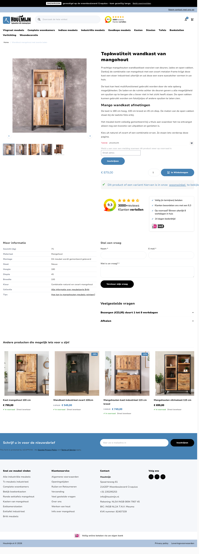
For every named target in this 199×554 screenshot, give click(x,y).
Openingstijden (60, 481)
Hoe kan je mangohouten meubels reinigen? (73, 294)
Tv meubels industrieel (16, 481)
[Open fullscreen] (49, 95)
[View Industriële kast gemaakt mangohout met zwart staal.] (34, 149)
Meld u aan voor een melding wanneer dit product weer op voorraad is (136, 148)
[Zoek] (39, 19)
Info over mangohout (63, 511)
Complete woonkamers (41, 30)
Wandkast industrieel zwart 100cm (73, 400)
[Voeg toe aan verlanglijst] (191, 143)
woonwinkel (177, 185)
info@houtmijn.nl (109, 496)
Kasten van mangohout (16, 501)
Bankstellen (177, 30)
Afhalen (147, 321)
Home (6, 42)
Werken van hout (61, 506)
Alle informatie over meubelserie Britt (70, 289)
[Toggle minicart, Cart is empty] (192, 19)
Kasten (138, 30)
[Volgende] (90, 136)
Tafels (162, 30)
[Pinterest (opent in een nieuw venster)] (151, 476)
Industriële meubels (93, 30)
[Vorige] (9, 136)
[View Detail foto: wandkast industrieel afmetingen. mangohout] (59, 149)
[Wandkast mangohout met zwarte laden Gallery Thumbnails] (34, 149)
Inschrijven (182, 442)
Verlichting (9, 35)
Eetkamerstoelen (12, 506)
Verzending (58, 491)
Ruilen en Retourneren (64, 486)
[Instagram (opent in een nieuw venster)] (162, 476)
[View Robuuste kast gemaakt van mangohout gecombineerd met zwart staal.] (46, 149)
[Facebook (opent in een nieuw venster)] (157, 476)
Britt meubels (10, 516)
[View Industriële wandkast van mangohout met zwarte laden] (9, 149)
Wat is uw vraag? (110, 263)
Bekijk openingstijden (142, 3)
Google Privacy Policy (47, 450)
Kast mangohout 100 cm (17, 400)
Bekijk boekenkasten (14, 491)
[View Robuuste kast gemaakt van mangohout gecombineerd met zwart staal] (21, 149)
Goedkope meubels (119, 30)
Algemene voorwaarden (65, 476)
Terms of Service (68, 450)
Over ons (57, 501)
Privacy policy (161, 543)
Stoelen (150, 30)
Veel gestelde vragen (63, 496)
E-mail (152, 248)
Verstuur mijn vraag (117, 284)
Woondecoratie (29, 35)
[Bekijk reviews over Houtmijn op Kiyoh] (124, 205)
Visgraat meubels (13, 30)
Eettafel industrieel (14, 511)
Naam (104, 248)
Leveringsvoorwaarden (182, 543)
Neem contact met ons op (181, 9)
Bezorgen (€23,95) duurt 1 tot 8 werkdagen (147, 312)
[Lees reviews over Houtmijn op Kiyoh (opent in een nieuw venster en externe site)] (115, 19)
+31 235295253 (108, 491)
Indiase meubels (68, 30)
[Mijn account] (186, 19)
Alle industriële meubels (17, 476)
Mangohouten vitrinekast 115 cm (172, 400)
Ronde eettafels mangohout (18, 496)
